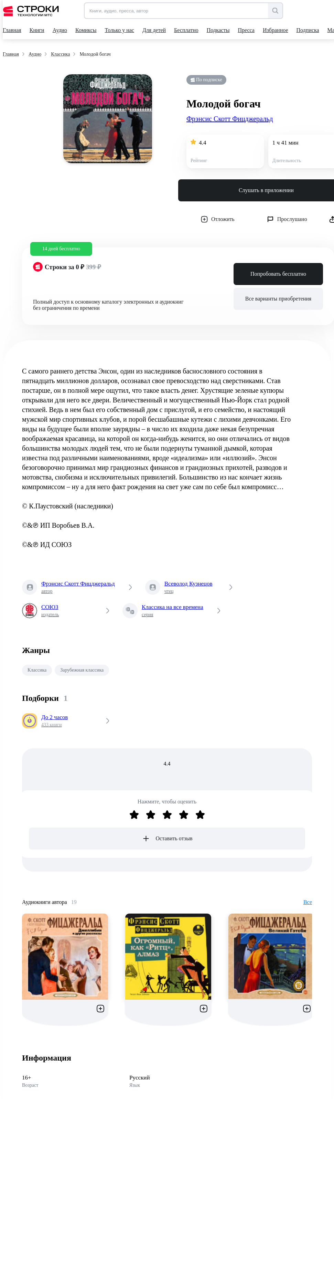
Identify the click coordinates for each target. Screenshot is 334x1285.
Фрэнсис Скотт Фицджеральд (229, 119)
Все (307, 902)
